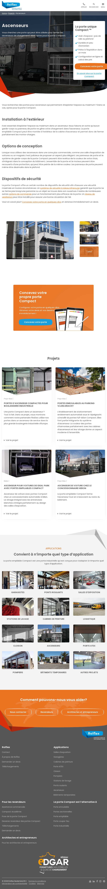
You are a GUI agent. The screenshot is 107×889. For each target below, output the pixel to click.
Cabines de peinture (63, 761)
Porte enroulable (61, 807)
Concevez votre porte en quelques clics (41, 201)
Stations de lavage (62, 780)
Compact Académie (11, 811)
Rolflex (6, 747)
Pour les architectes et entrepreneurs (19, 842)
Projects (11, 13)
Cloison (57, 771)
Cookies (32, 883)
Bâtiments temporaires (64, 795)
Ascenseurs (59, 790)
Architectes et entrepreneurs (19, 837)
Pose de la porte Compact (14, 816)
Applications (61, 747)
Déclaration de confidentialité (14, 883)
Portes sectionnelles (63, 811)
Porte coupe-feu (61, 821)
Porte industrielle (61, 826)
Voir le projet (12, 440)
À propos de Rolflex (11, 757)
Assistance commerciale (13, 807)
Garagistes (59, 757)
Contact (6, 752)
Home (4, 13)
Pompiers (58, 776)
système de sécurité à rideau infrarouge (60, 188)
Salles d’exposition (62, 752)
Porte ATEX (58, 766)
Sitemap (40, 883)
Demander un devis (11, 761)
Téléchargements (10, 766)
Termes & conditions (37, 881)
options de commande (20, 194)
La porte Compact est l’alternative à (75, 802)
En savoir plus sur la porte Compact (89, 75)
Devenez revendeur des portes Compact (21, 821)
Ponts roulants (60, 785)
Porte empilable (61, 816)
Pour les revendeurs (13, 802)
